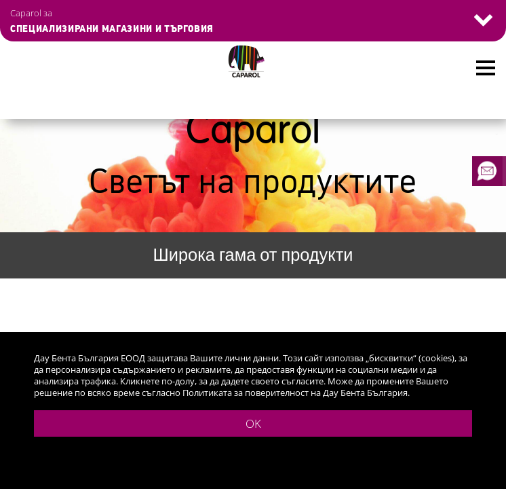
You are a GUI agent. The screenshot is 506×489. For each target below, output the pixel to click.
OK (253, 423)
